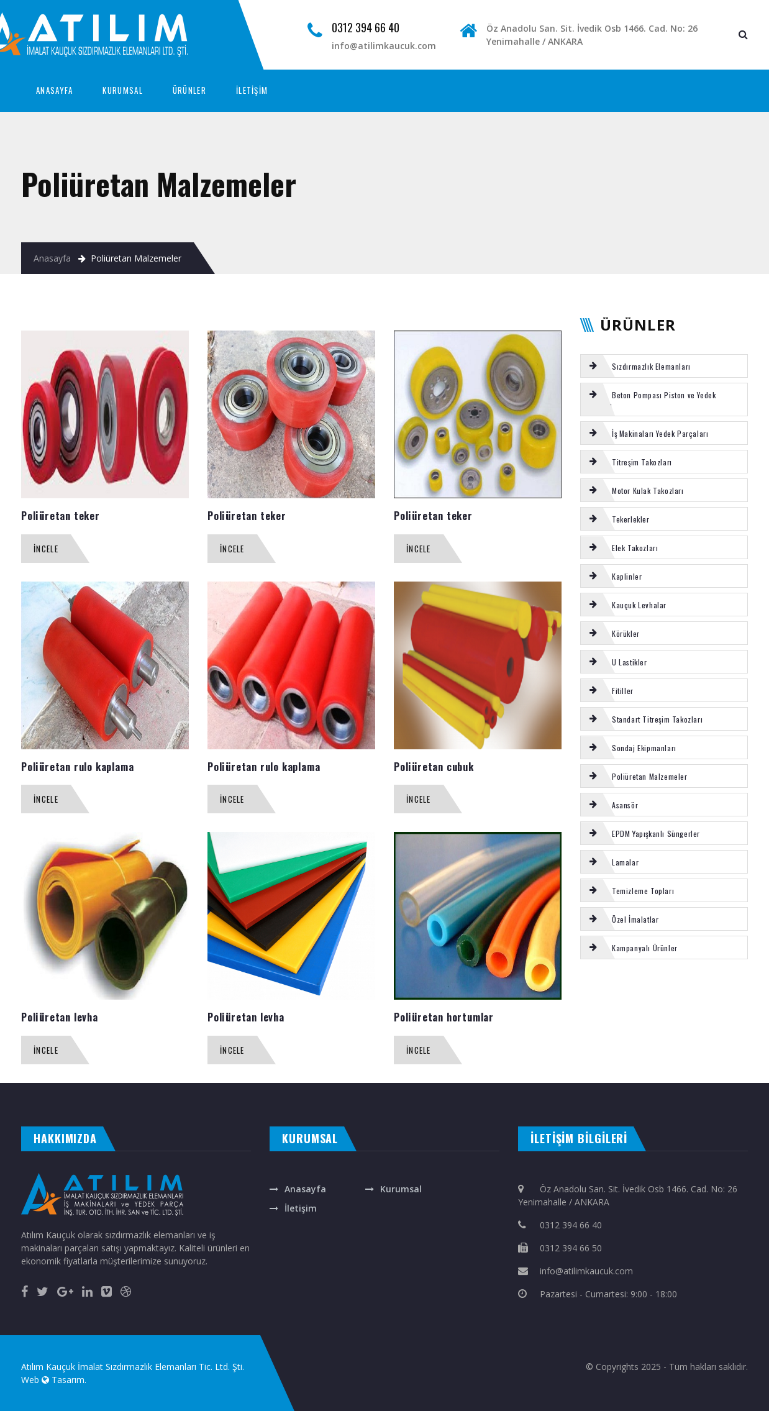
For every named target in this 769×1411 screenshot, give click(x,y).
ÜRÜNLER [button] (189, 90)
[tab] (664, 366)
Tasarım (68, 1380)
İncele (46, 548)
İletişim (300, 1208)
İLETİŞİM (252, 90)
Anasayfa (52, 258)
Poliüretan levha (59, 1017)
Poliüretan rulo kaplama (77, 766)
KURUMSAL (122, 90)
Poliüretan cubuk (434, 766)
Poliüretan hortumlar (444, 1017)
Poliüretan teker (60, 515)
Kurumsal (401, 1189)
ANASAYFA (54, 90)
